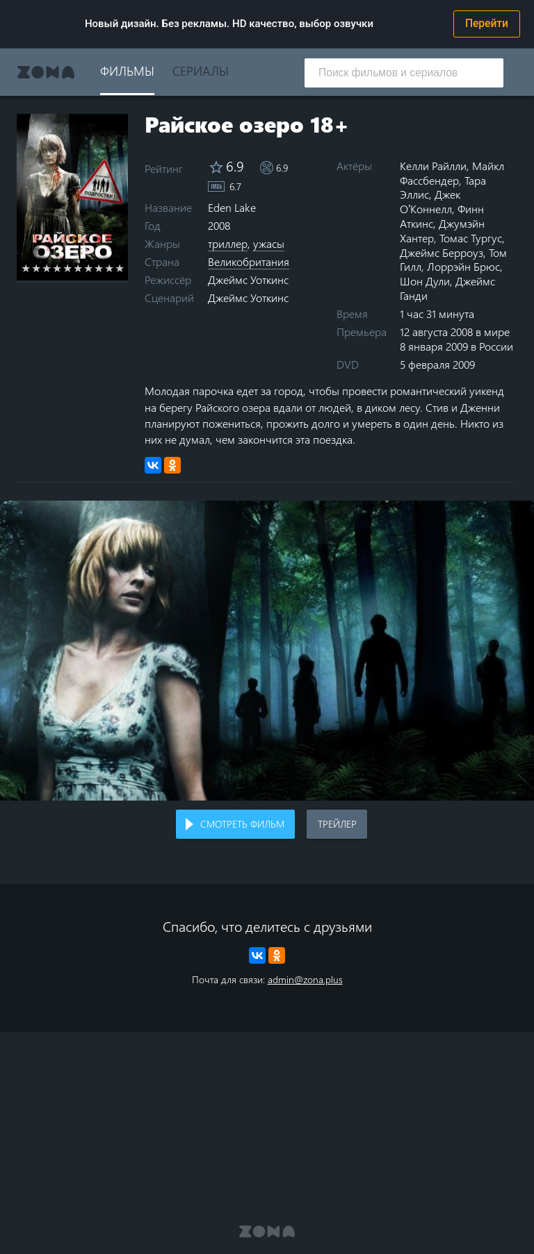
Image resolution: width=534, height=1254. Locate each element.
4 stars (57, 268)
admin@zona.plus (305, 979)
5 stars (68, 268)
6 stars (78, 268)
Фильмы (127, 70)
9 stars (109, 268)
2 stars (36, 268)
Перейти (486, 23)
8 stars (99, 268)
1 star (26, 268)
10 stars (120, 268)
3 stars (47, 268)
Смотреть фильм (242, 823)
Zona (45, 72)
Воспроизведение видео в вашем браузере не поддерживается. (267, 651)
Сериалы (200, 70)
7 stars (88, 268)
